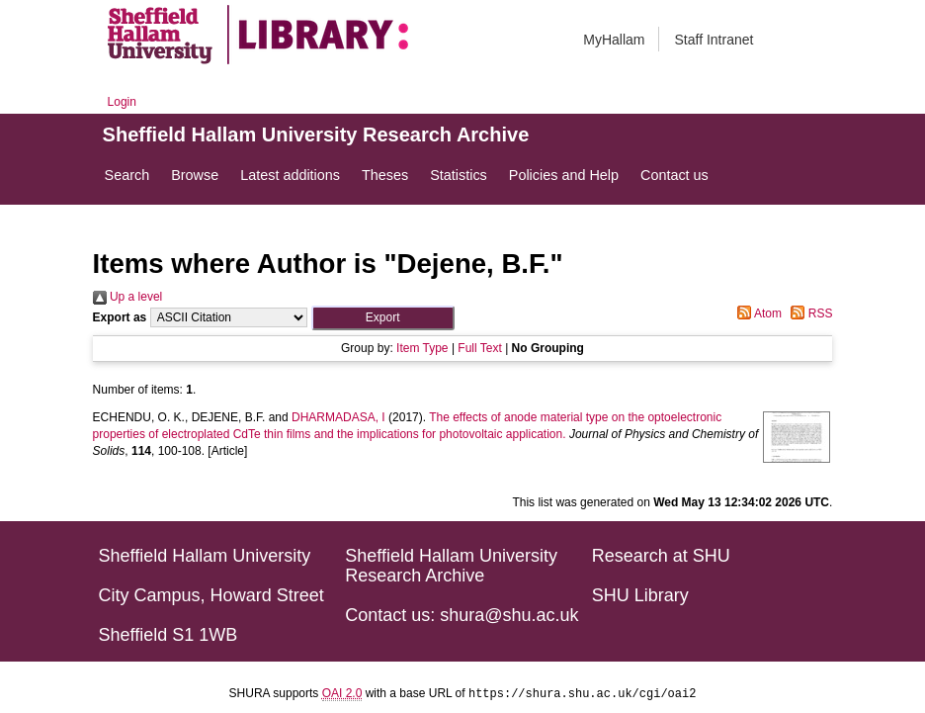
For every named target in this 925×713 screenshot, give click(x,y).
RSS (808, 313)
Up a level (128, 297)
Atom (756, 313)
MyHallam (613, 39)
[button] (383, 318)
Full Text (479, 348)
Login (122, 102)
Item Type (422, 348)
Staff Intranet (713, 39)
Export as (120, 317)
